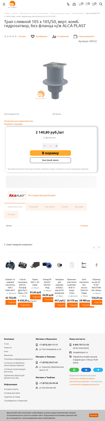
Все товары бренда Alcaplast (42, 195)
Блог (6, 330)
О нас (6, 322)
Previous (94, 247)
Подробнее (20, 294)
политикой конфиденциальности (85, 363)
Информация (10, 362)
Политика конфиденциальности (18, 337)
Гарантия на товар (12, 375)
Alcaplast (84, 225)
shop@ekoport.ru (80, 330)
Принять (93, 415)
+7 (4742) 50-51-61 (48, 340)
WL (23, 409)
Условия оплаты (11, 367)
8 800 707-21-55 (81, 323)
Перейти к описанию (13, 124)
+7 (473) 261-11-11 (48, 323)
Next (98, 247)
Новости (8, 326)
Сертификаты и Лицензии (15, 379)
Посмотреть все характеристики (18, 121)
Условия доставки (12, 371)
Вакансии (8, 333)
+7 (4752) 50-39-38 (48, 361)
